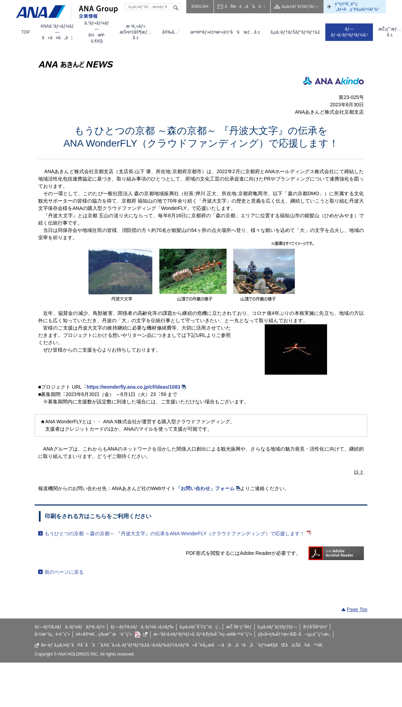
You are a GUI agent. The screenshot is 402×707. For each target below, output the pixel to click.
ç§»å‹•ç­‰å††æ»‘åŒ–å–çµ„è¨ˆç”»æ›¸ (294, 634)
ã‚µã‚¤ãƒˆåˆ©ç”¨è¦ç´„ (199, 626)
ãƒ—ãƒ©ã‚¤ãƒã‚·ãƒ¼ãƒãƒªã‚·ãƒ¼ (70, 626)
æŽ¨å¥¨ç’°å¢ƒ (239, 626)
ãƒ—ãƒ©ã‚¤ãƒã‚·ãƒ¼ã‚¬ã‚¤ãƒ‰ (142, 626)
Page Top (357, 609)
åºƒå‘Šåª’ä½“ (315, 626)
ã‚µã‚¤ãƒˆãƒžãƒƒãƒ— (300, 6)
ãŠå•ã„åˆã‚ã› (245, 6)
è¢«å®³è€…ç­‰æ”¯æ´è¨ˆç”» (112, 634)
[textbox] (153, 6)
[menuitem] (25, 32)
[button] (57, 32)
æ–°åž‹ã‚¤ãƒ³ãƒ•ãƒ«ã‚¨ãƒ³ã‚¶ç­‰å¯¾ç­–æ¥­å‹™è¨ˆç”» (202, 634)
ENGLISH (200, 6)
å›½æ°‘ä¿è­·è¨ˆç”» (52, 634)
